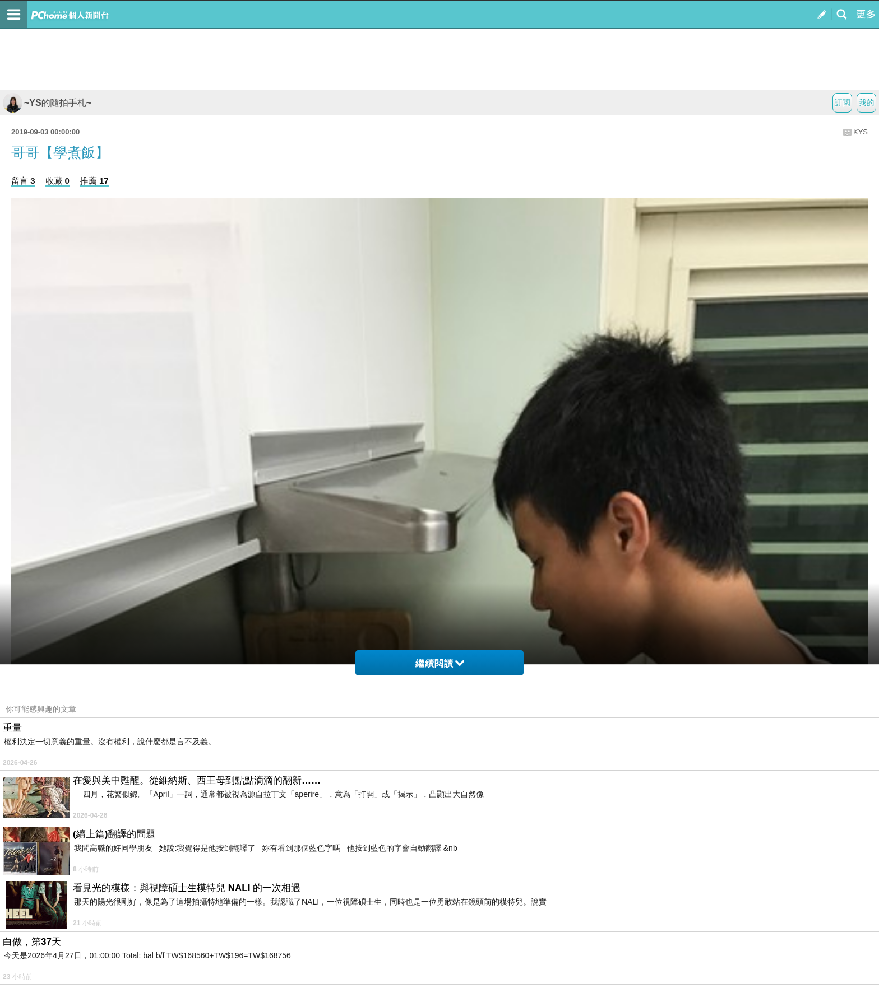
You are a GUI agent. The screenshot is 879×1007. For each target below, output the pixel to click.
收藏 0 (57, 180)
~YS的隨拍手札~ (47, 103)
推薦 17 (94, 180)
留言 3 (23, 180)
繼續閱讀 (439, 663)
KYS (860, 132)
